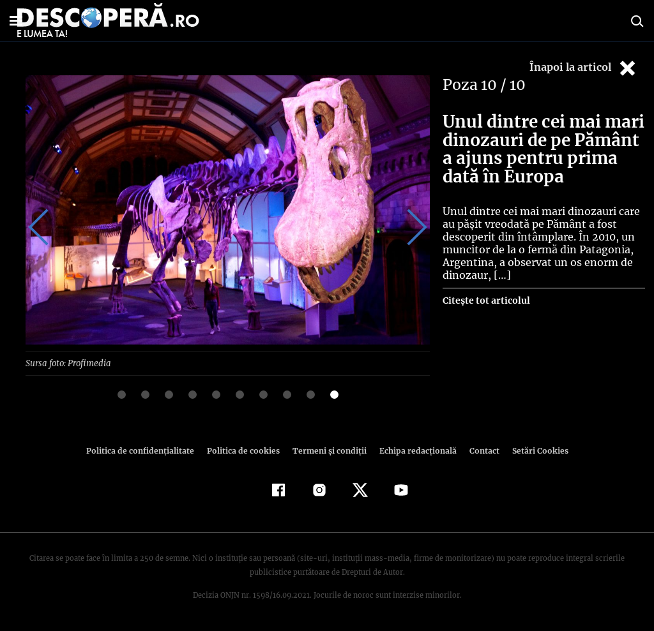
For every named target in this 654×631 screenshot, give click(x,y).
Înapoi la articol (584, 68)
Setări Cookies (533, 450)
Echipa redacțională (414, 450)
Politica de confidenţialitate (145, 450)
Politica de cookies (244, 450)
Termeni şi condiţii (327, 450)
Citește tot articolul (486, 300)
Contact (479, 450)
